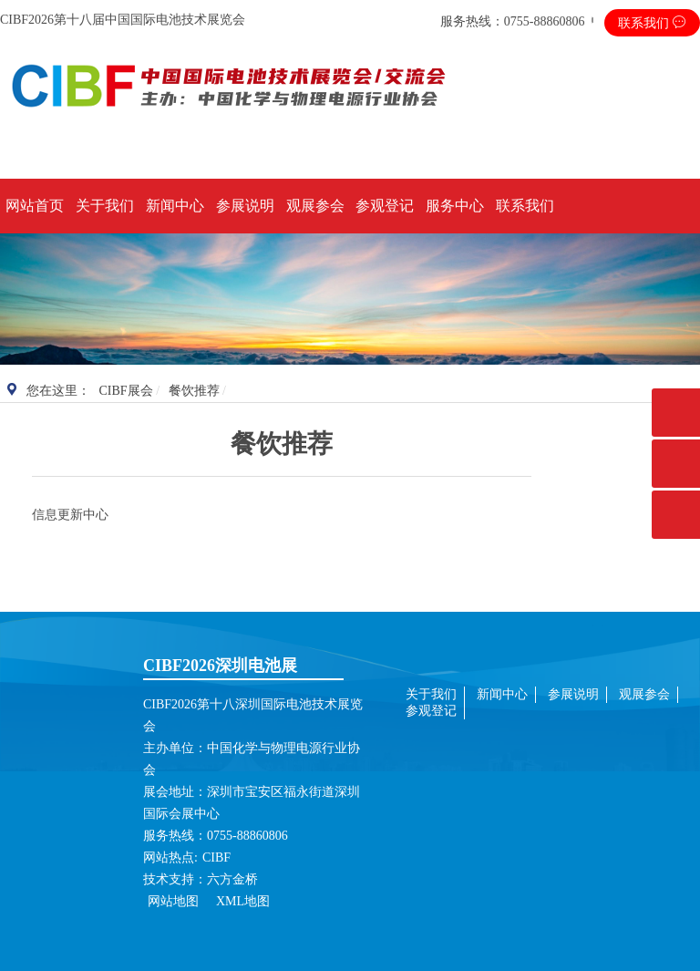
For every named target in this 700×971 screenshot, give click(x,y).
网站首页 (34, 205)
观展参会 (315, 205)
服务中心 (455, 205)
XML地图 (243, 901)
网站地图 (175, 901)
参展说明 (245, 205)
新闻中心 (175, 205)
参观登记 (384, 205)
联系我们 (652, 23)
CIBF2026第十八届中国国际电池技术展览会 (122, 19)
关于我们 (105, 205)
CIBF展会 (126, 391)
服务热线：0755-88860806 (512, 21)
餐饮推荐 (194, 391)
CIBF (216, 857)
